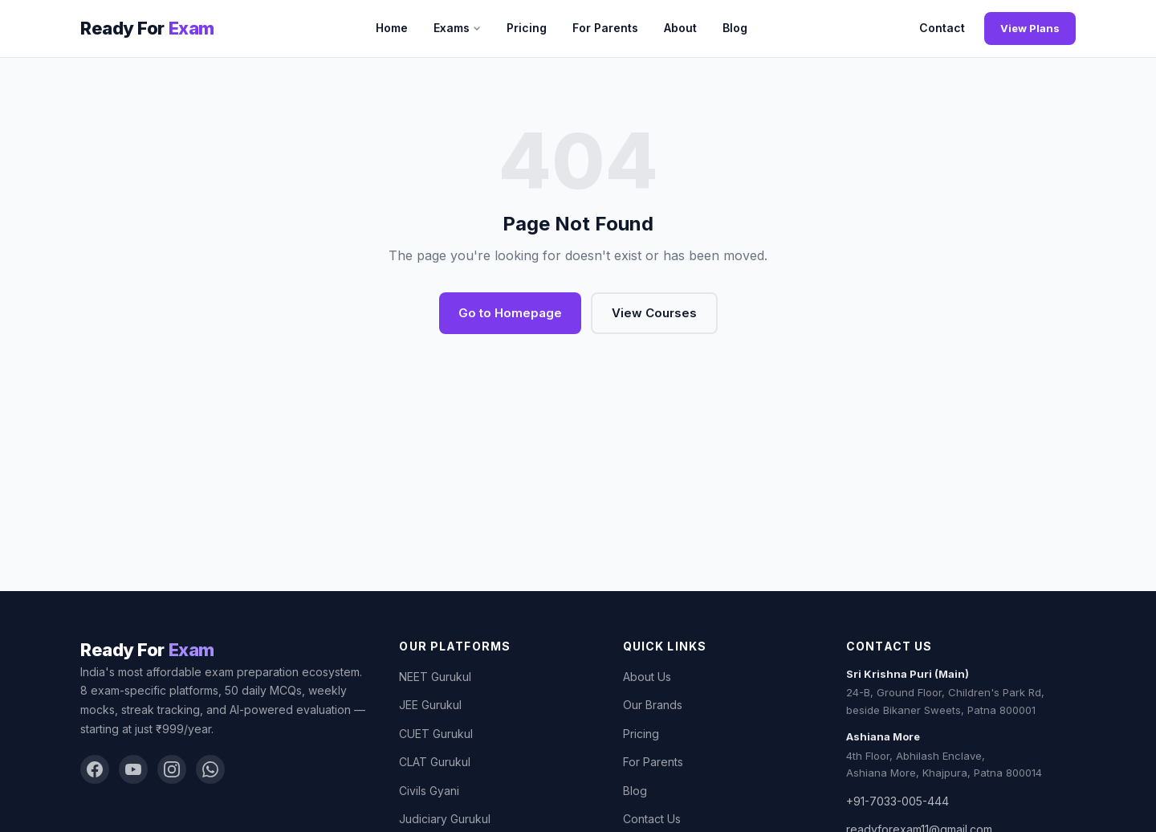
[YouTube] (133, 769)
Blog (734, 28)
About (680, 28)
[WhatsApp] (210, 769)
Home (392, 28)
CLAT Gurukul (434, 762)
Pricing (527, 28)
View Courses (654, 312)
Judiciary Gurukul (444, 819)
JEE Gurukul (430, 705)
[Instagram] (171, 769)
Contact (942, 28)
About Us (647, 676)
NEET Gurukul (435, 676)
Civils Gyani (429, 790)
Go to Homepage (510, 312)
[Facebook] (94, 769)
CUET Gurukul (436, 733)
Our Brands (652, 705)
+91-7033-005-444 (897, 801)
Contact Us (652, 819)
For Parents (605, 28)
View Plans (1030, 28)
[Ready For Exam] (147, 28)
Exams (457, 28)
